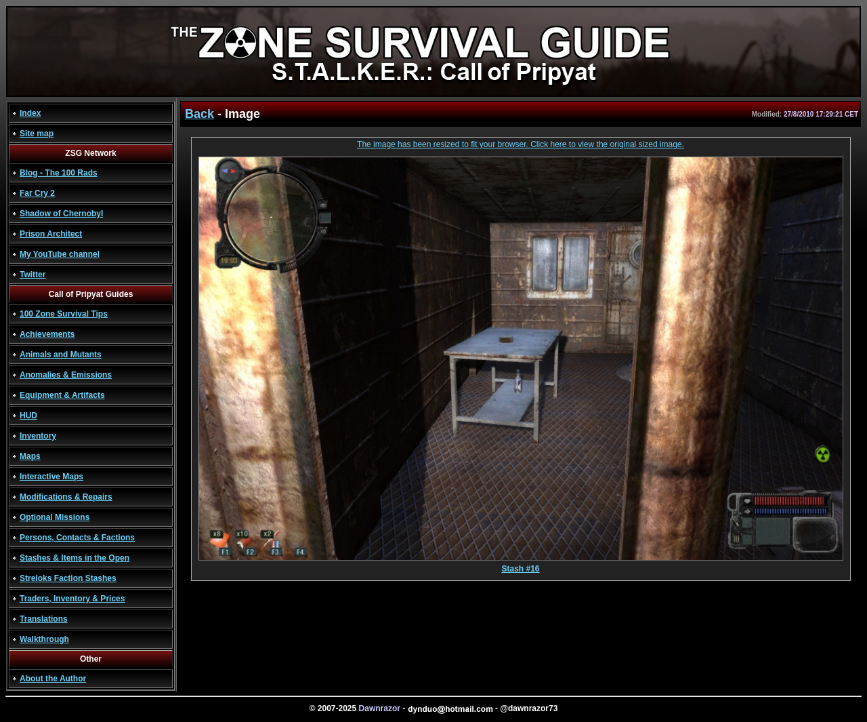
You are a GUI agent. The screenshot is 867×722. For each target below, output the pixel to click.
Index (30, 113)
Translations (44, 619)
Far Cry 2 (37, 193)
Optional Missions (54, 517)
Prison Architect (51, 234)
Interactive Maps (51, 476)
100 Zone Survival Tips (64, 314)
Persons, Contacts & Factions (77, 537)
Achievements (47, 334)
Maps (30, 456)
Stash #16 (520, 565)
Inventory (38, 436)
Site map (37, 133)
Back (199, 114)
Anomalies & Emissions (66, 375)
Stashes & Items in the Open (74, 558)
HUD (28, 415)
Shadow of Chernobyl (61, 213)
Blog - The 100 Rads (59, 173)
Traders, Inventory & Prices (72, 598)
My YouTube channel (60, 254)
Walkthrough (44, 639)
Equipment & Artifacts (62, 395)
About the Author (53, 678)
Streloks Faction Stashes (68, 578)
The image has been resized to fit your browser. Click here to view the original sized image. (520, 144)
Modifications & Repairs (66, 497)
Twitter (32, 274)
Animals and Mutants (61, 354)
